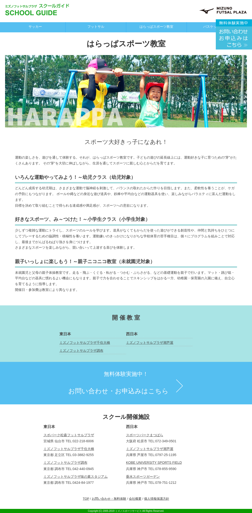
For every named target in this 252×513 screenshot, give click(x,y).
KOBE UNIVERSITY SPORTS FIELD (154, 462)
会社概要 (135, 498)
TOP (86, 498)
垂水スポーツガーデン (143, 476)
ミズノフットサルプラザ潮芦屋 (149, 342)
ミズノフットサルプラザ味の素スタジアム (75, 476)
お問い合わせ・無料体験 (109, 498)
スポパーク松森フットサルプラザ (68, 435)
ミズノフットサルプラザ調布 (81, 350)
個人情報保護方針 (156, 498)
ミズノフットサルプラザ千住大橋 (84, 342)
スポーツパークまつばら (144, 435)
